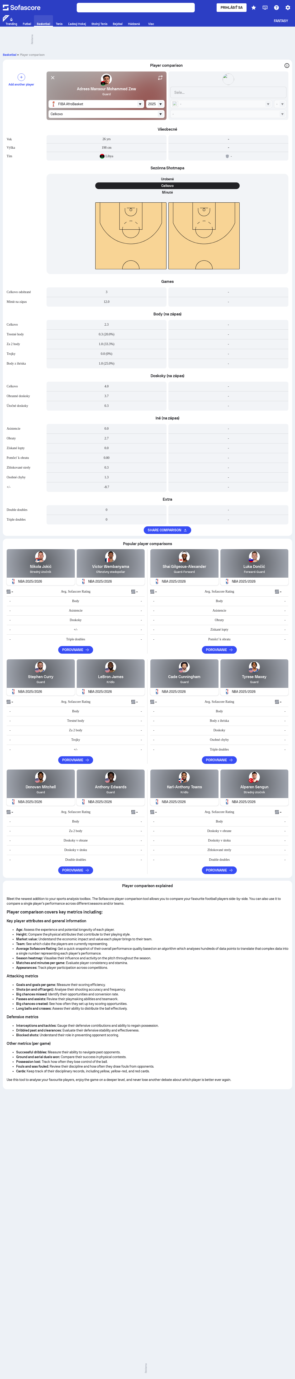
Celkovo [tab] (167, 186)
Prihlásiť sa (232, 8)
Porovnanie (75, 650)
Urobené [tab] (167, 179)
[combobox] (96, 104)
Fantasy (281, 21)
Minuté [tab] (167, 192)
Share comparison (167, 530)
